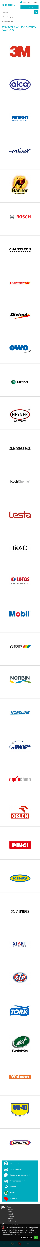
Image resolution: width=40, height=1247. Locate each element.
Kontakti (10, 1218)
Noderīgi (10, 1209)
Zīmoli (9, 1211)
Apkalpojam (11, 1216)
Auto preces (15, 1163)
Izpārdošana (15, 1198)
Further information (26, 1237)
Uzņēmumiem (12, 1221)
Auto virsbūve (16, 1169)
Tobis (9, 1207)
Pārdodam (11, 1214)
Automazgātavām (17, 1180)
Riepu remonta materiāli (20, 1175)
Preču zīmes (8, 22)
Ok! (36, 1237)
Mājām (13, 1186)
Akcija (12, 1192)
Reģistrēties (26, 2)
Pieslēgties (35, 2)
